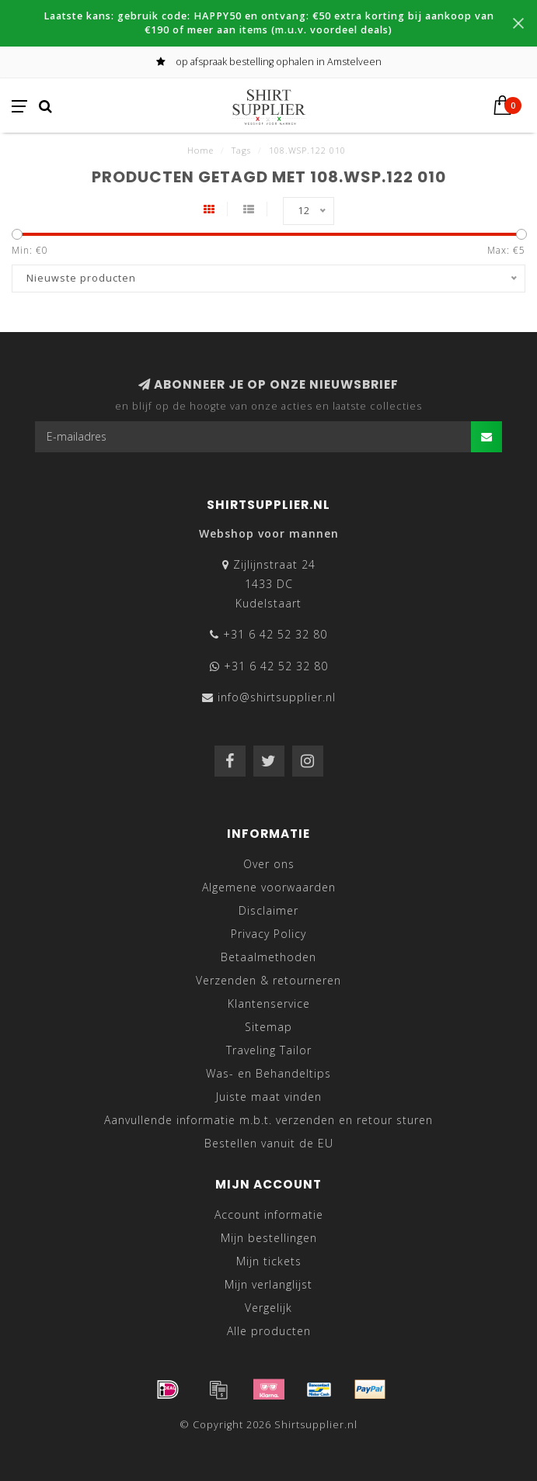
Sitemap (268, 1026)
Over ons (269, 863)
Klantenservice (269, 1003)
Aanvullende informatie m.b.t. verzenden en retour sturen (268, 1119)
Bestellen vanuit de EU (268, 1143)
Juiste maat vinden (269, 1096)
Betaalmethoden (268, 957)
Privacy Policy (268, 933)
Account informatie (268, 1214)
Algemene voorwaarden (269, 887)
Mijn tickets (269, 1261)
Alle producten (269, 1331)
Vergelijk (268, 1307)
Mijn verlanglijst (268, 1284)
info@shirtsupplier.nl (277, 697)
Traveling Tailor (269, 1050)
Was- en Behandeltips (268, 1073)
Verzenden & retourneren (268, 980)
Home (200, 150)
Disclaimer (268, 910)
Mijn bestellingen (269, 1237)
